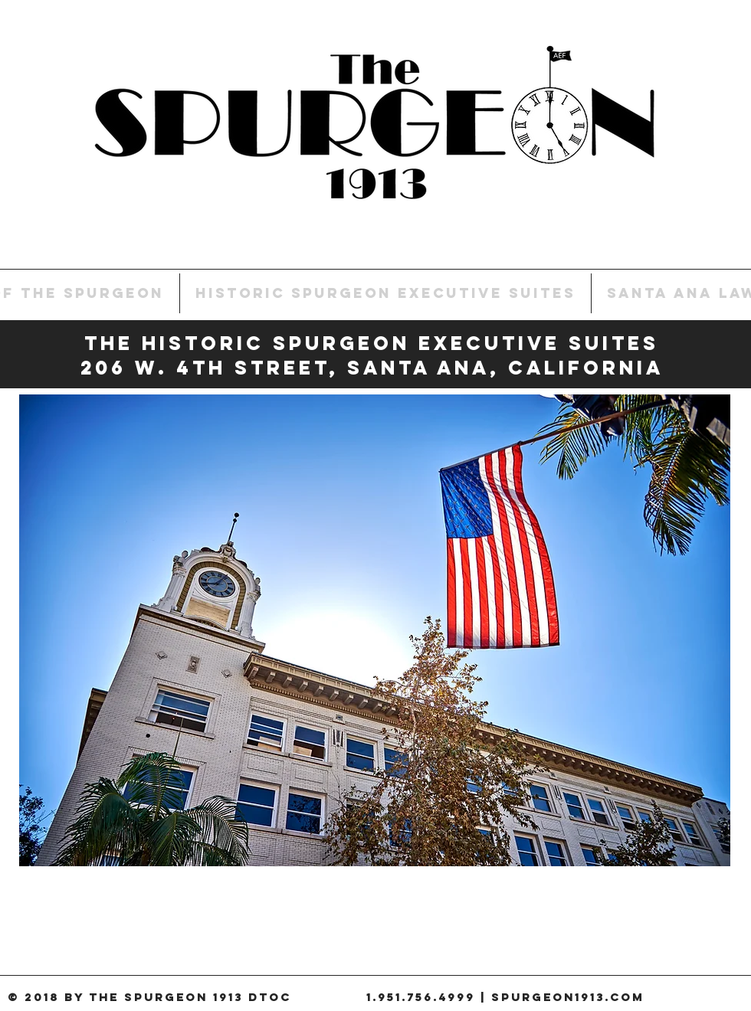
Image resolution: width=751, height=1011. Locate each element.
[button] (374, 630)
